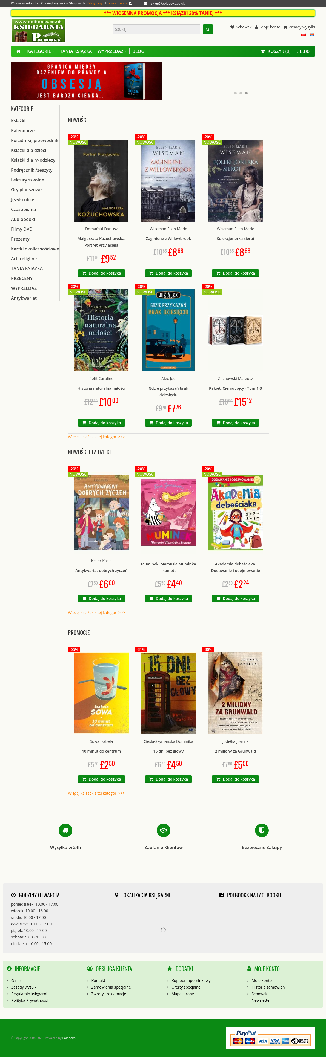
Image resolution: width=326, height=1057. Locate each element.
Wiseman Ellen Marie (168, 228)
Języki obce (22, 200)
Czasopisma (23, 209)
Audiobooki (23, 219)
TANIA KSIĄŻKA (27, 268)
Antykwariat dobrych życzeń (101, 570)
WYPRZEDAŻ (24, 288)
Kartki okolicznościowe (35, 249)
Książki (18, 121)
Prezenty (20, 239)
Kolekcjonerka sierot (235, 238)
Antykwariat (24, 298)
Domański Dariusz (101, 228)
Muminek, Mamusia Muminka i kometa (168, 567)
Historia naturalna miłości (101, 388)
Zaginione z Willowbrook (168, 238)
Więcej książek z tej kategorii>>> (96, 436)
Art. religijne (24, 259)
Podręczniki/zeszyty (32, 170)
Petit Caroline (101, 378)
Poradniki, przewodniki (35, 140)
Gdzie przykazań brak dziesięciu (168, 391)
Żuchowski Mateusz (235, 378)
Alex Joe (168, 378)
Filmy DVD (22, 229)
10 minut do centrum (101, 751)
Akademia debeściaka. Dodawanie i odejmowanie (235, 567)
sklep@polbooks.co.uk (168, 3)
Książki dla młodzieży (33, 160)
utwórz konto (117, 3)
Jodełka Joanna (235, 741)
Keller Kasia (101, 560)
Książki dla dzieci (28, 150)
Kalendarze (23, 131)
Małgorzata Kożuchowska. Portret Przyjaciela (101, 242)
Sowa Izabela (101, 741)
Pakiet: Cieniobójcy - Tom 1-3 (235, 388)
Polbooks (68, 1038)
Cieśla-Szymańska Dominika (168, 741)
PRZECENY (22, 278)
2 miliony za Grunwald (235, 751)
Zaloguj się (94, 3)
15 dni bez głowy (168, 751)
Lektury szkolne (27, 180)
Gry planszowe (26, 190)
